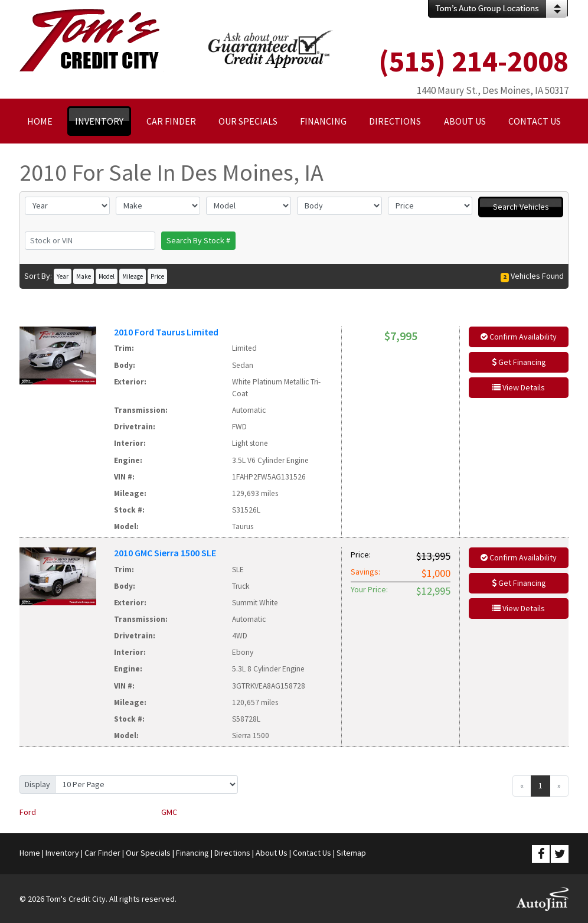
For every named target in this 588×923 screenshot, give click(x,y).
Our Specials (148, 852)
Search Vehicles (521, 206)
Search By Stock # (198, 240)
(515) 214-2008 (473, 61)
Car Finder (102, 852)
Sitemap (351, 852)
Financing (192, 852)
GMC (169, 812)
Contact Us (312, 852)
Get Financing (519, 362)
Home (29, 852)
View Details (518, 387)
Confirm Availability (519, 336)
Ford (27, 812)
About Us (272, 852)
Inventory (62, 852)
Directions (232, 852)
